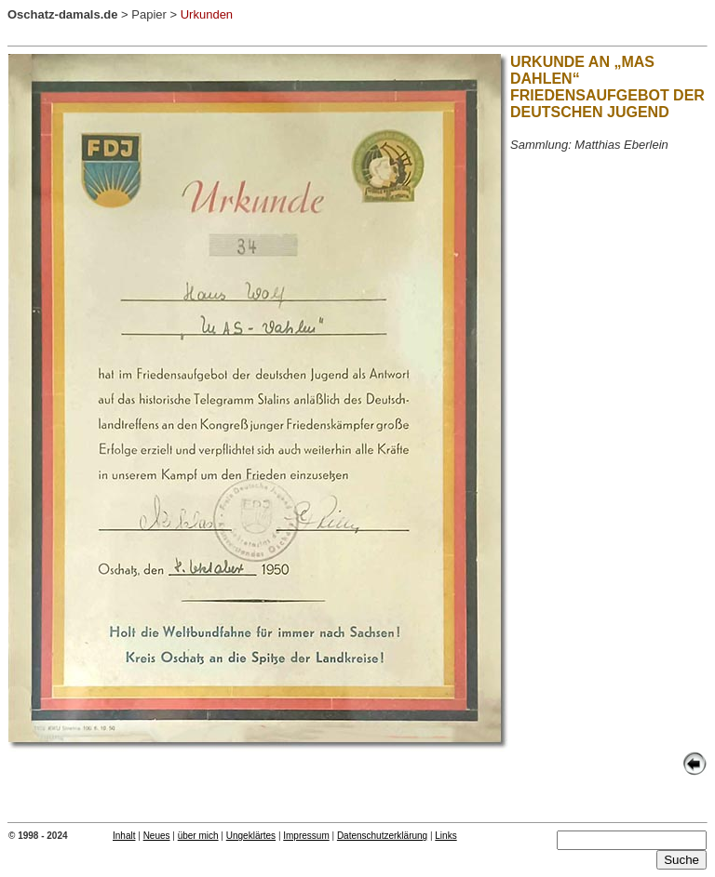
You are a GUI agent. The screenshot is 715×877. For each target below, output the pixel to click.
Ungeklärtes (251, 835)
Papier (149, 14)
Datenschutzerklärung (382, 835)
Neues (156, 835)
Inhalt (124, 835)
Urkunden (207, 14)
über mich (198, 835)
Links (445, 835)
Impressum (306, 835)
